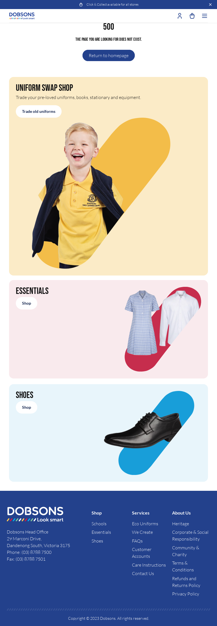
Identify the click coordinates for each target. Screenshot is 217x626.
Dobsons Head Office (28, 532)
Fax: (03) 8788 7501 (26, 559)
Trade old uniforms (38, 111)
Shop (26, 303)
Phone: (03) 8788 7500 (29, 552)
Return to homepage (109, 55)
